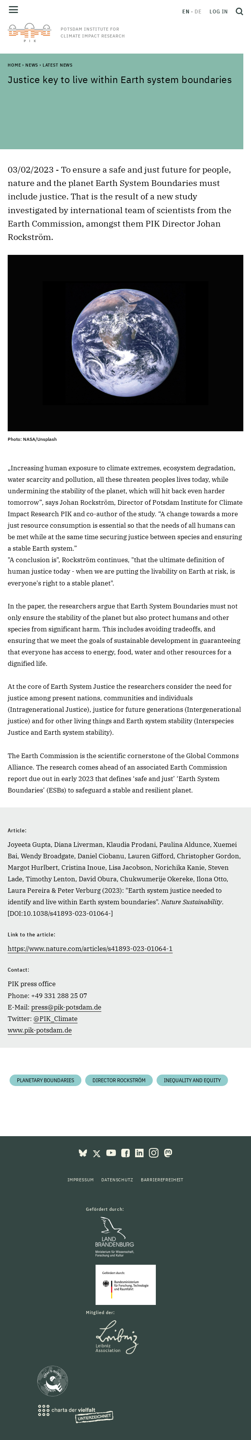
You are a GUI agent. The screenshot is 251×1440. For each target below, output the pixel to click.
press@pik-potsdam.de (66, 1007)
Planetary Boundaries (45, 1080)
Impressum (81, 1179)
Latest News (58, 65)
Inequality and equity (192, 1080)
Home (14, 65)
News (31, 65)
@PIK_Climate (55, 1018)
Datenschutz (117, 1179)
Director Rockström (118, 1080)
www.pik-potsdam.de (40, 1030)
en (186, 11)
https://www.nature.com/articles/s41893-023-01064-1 (90, 948)
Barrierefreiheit (162, 1179)
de (198, 11)
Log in (219, 11)
